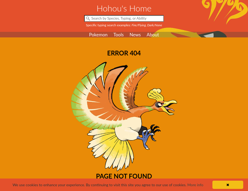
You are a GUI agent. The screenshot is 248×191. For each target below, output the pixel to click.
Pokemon (98, 34)
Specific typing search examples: (124, 25)
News (135, 34)
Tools (118, 34)
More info (195, 185)
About (153, 34)
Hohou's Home (124, 8)
